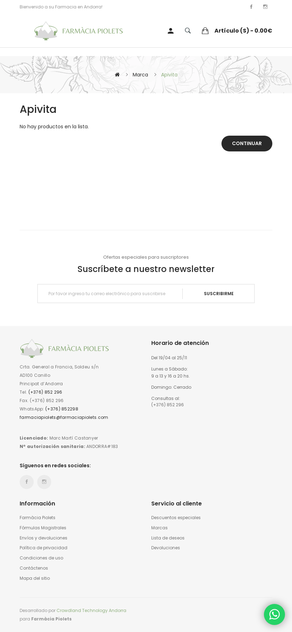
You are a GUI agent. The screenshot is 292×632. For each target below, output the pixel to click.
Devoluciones (165, 548)
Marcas (159, 528)
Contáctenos (34, 568)
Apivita (169, 74)
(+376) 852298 (61, 409)
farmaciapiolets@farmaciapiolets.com (64, 417)
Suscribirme (219, 294)
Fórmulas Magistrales (43, 528)
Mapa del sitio (35, 578)
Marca (140, 74)
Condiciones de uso (41, 558)
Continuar (247, 143)
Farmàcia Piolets (37, 518)
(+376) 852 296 (45, 392)
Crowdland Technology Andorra (91, 610)
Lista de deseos (168, 538)
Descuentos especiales (176, 518)
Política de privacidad (43, 548)
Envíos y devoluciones (43, 538)
